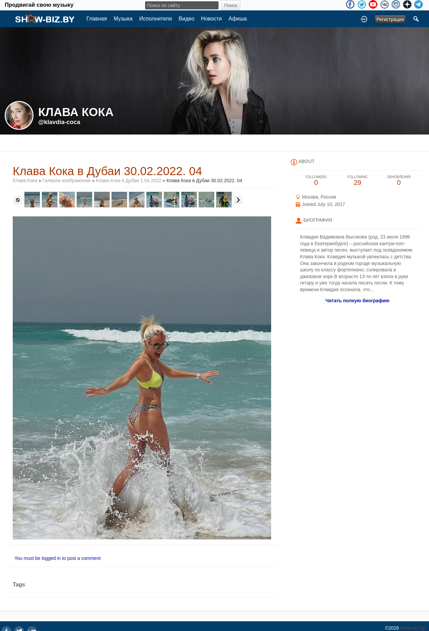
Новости (211, 18)
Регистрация (390, 19)
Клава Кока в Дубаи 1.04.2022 (128, 180)
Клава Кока (26, 180)
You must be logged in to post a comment (57, 558)
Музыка (123, 18)
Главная (96, 18)
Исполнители (155, 18)
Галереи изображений (67, 180)
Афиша (238, 18)
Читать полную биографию (357, 300)
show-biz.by (412, 628)
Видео (186, 18)
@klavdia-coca (59, 122)
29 (357, 180)
